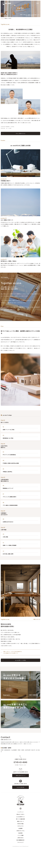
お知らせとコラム (20, 830)
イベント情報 (20, 835)
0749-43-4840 (20, 762)
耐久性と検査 (20, 823)
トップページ (20, 812)
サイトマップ (20, 842)
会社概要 (20, 828)
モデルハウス (20, 826)
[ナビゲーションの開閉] (37, 3)
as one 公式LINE (20, 787)
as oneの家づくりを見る (20, 660)
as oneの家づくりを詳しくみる (20, 314)
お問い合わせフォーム (20, 775)
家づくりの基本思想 (20, 819)
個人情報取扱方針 (20, 840)
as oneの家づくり (20, 816)
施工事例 (20, 833)
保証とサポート (20, 821)
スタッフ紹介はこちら (20, 133)
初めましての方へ (20, 814)
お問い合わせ (20, 837)
